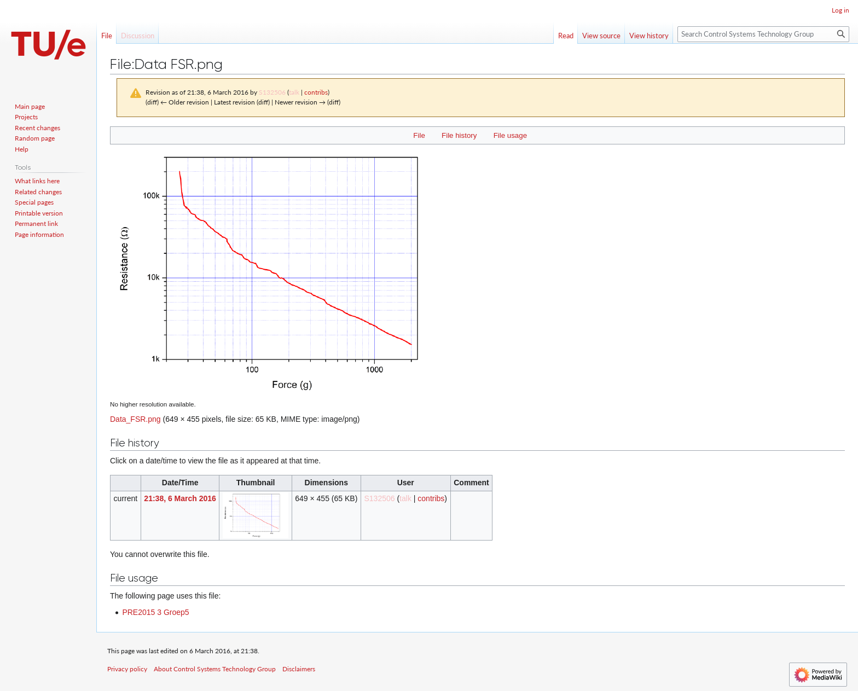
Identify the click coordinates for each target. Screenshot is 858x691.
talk (294, 92)
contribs (316, 92)
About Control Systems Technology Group (215, 669)
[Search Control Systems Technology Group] (763, 34)
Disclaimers (298, 669)
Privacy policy (127, 669)
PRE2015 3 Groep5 (155, 612)
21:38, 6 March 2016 (180, 498)
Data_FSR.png (135, 419)
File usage (510, 135)
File (419, 135)
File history (459, 135)
